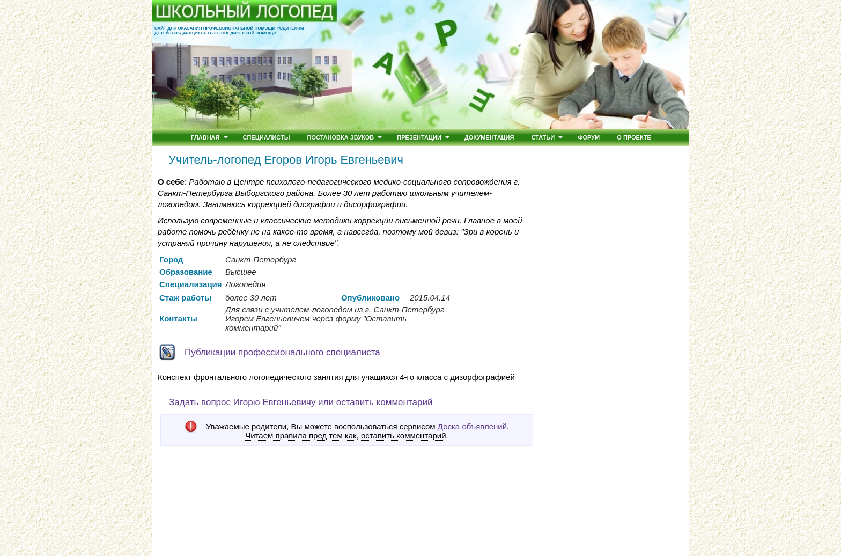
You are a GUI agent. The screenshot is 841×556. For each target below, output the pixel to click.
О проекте (634, 137)
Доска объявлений (472, 426)
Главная (205, 137)
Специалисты (266, 137)
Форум (589, 137)
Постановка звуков (340, 137)
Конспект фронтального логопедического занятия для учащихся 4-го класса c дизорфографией (336, 377)
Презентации (419, 137)
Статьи (543, 137)
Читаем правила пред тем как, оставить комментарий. (346, 436)
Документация (489, 137)
